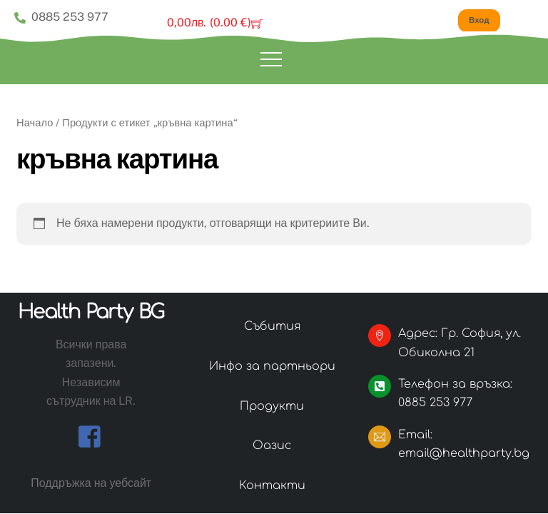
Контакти (272, 485)
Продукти (272, 406)
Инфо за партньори (272, 366)
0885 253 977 (61, 17)
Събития (272, 326)
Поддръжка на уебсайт (91, 483)
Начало (34, 122)
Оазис (272, 445)
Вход (479, 20)
